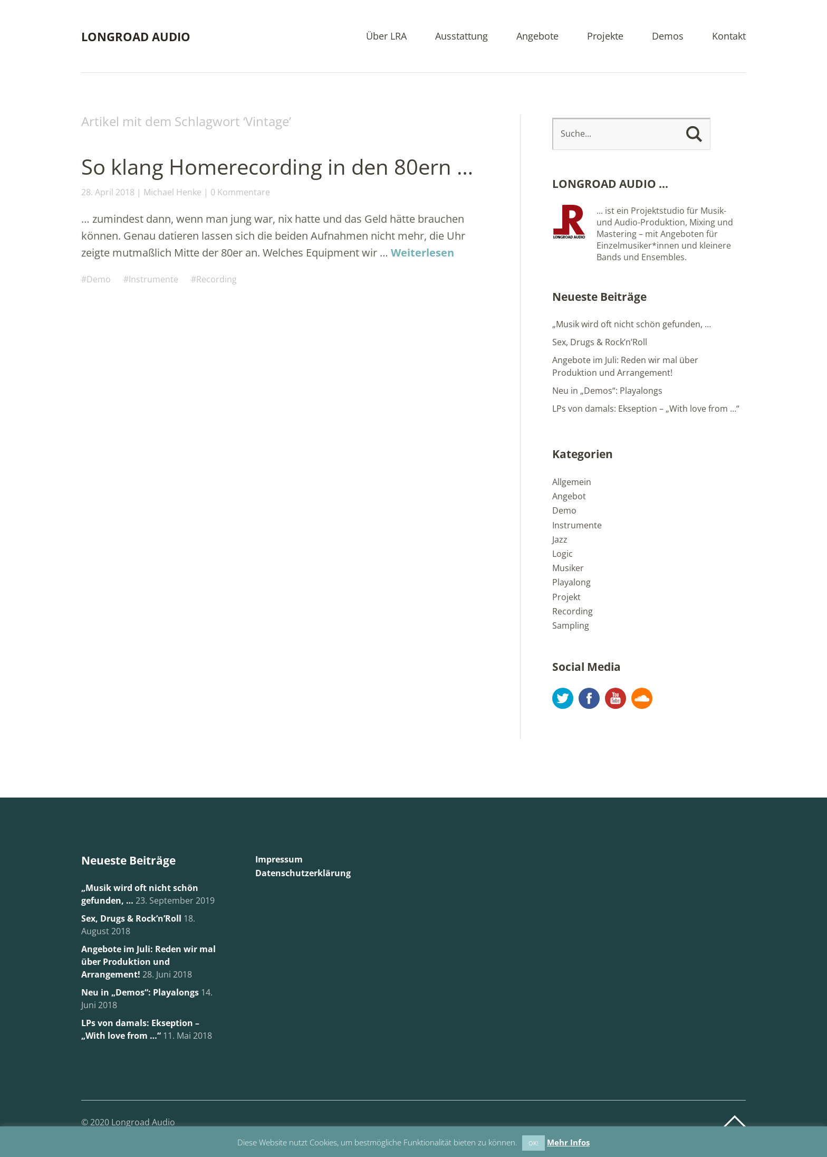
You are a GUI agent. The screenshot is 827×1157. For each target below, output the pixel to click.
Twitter (562, 698)
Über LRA (386, 36)
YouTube (615, 698)
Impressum (279, 859)
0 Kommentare (240, 192)
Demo (98, 279)
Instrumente (153, 279)
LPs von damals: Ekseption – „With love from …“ (645, 408)
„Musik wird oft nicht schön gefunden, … (631, 324)
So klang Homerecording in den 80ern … (277, 166)
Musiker (568, 568)
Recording (216, 279)
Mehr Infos (568, 1142)
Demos (668, 36)
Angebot (569, 496)
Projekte (605, 36)
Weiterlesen (422, 252)
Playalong (571, 582)
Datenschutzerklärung (303, 873)
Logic (562, 553)
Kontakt (729, 36)
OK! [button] (533, 1143)
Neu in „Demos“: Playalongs (607, 390)
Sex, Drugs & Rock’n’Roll (599, 342)
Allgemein (571, 482)
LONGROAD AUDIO (135, 36)
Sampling (570, 625)
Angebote (537, 36)
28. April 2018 (107, 192)
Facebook (589, 698)
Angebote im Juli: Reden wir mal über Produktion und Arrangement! (148, 961)
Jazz (560, 539)
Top (735, 1121)
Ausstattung (461, 36)
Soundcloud (641, 698)
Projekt (566, 597)
